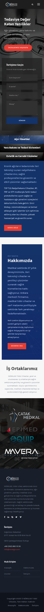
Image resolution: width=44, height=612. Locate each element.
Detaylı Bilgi (13, 228)
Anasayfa (7, 568)
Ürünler (7, 574)
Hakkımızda (28, 568)
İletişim (26, 574)
